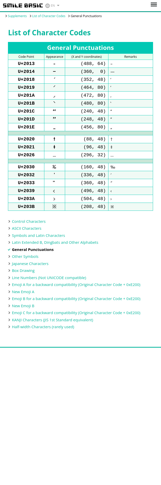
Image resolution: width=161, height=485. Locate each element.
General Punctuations (33, 263)
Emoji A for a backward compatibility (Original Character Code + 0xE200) (76, 298)
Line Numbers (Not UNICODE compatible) (49, 291)
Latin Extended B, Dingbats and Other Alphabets (55, 256)
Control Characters (29, 235)
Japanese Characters (30, 277)
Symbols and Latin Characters (38, 249)
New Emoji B (23, 320)
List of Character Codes (48, 16)
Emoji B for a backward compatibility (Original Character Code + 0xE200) (76, 312)
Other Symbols (25, 270)
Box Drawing (23, 284)
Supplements (17, 16)
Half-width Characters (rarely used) (43, 341)
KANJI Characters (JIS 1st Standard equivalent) (52, 334)
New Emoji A (23, 305)
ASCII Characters (26, 242)
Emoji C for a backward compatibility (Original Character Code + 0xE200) (76, 326)
